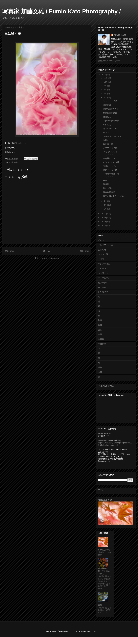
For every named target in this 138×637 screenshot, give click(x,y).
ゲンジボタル (104, 264)
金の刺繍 (107, 105)
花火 (100, 306)
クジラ (101, 259)
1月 (105, 209)
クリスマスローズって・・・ (112, 175)
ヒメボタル (103, 282)
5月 (105, 94)
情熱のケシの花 (110, 170)
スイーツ (102, 268)
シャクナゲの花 (110, 101)
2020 (103, 218)
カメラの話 (103, 254)
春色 (105, 180)
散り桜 (106, 184)
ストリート (103, 273)
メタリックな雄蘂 (111, 120)
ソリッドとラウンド (112, 136)
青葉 (100, 605)
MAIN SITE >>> (105, 433)
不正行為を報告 (106, 386)
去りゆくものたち (111, 166)
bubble (106, 140)
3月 (105, 201)
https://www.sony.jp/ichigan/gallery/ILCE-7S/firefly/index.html (115, 444)
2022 (103, 74)
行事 (100, 325)
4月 (105, 97)
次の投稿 (9, 251)
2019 (103, 221)
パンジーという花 (111, 162)
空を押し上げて (110, 158)
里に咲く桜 (108, 144)
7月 (105, 86)
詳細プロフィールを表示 (109, 60)
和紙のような (105, 499)
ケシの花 (107, 124)
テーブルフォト (105, 278)
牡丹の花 (107, 117)
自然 (16, 162)
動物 (100, 367)
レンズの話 (103, 292)
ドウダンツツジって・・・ (111, 153)
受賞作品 (102, 344)
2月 (105, 205)
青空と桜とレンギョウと (114, 196)
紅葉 (100, 320)
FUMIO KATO (120, 35)
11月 (105, 78)
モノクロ (102, 287)
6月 (105, 90)
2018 (103, 225)
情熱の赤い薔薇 (110, 113)
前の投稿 (84, 251)
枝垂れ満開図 (109, 192)
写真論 (101, 339)
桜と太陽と (108, 188)
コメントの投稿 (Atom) (49, 258)
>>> (107, 436)
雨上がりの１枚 (110, 128)
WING (106, 132)
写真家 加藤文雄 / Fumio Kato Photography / (61, 11)
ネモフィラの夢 (110, 148)
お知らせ (102, 249)
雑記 (100, 330)
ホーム (46, 251)
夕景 (100, 372)
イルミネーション (106, 245)
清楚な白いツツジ (111, 109)
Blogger (92, 631)
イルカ (101, 240)
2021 (103, 214)
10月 (105, 82)
